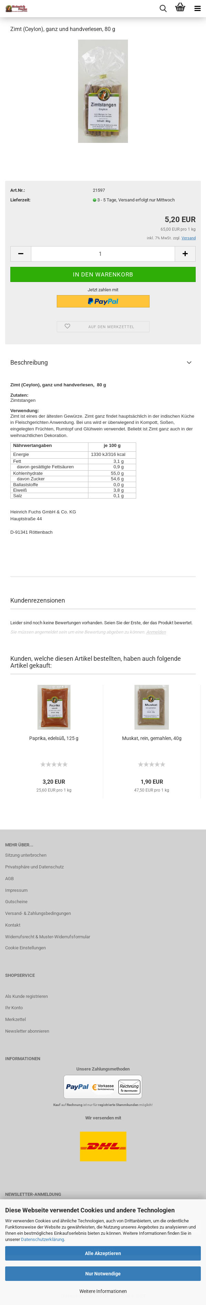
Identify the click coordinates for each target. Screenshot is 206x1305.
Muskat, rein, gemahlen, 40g (152, 738)
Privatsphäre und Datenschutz (34, 866)
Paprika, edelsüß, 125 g (53, 738)
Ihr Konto (14, 1007)
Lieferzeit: (20, 199)
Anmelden (156, 632)
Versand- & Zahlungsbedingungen (38, 913)
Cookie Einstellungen (25, 947)
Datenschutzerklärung (42, 1239)
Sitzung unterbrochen (25, 855)
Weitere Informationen (103, 1291)
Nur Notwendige (103, 1273)
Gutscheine (16, 901)
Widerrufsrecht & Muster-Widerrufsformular (47, 936)
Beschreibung (29, 362)
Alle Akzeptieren (103, 1253)
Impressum (16, 890)
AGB (9, 878)
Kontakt (12, 925)
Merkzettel (15, 1019)
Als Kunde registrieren (26, 996)
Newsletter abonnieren (27, 1031)
